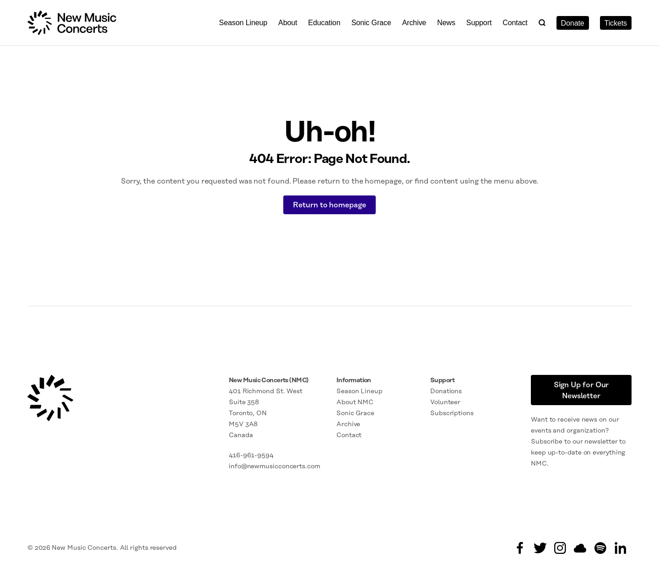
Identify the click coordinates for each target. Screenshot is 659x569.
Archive (414, 23)
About (287, 23)
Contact (515, 23)
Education (324, 23)
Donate (572, 23)
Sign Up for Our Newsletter (581, 390)
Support (479, 23)
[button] (542, 22)
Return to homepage (329, 205)
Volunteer (445, 402)
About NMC (354, 402)
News (446, 23)
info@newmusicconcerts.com (274, 466)
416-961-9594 (251, 455)
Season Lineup (243, 23)
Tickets (616, 23)
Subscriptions (452, 413)
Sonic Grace (371, 23)
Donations (446, 391)
